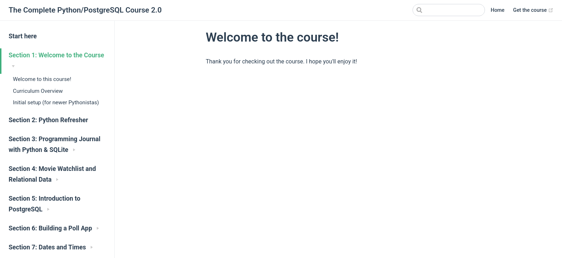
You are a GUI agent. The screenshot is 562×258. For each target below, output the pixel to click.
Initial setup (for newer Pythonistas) (56, 102)
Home (498, 10)
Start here (23, 36)
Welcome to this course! (42, 79)
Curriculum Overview (38, 91)
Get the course (533, 10)
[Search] (449, 10)
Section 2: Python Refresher (48, 120)
